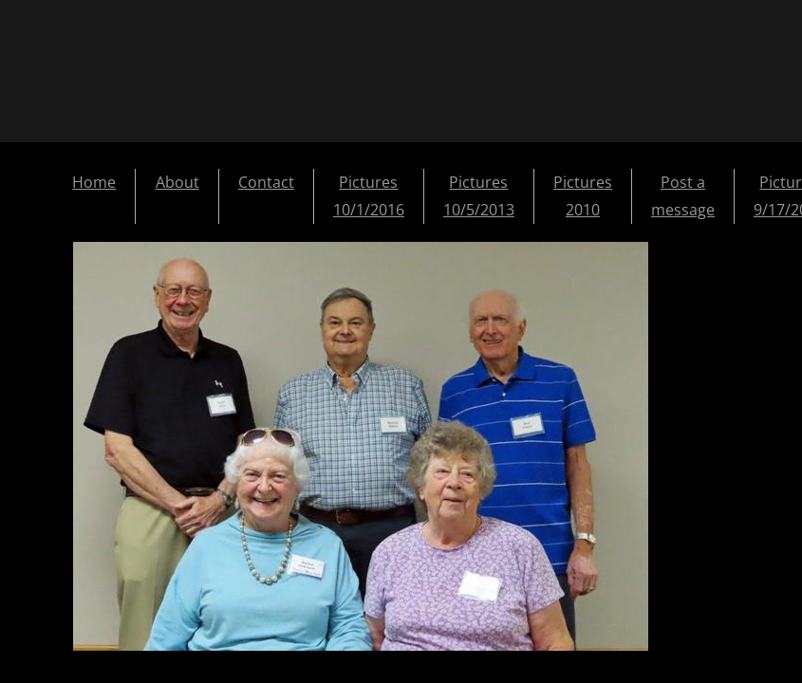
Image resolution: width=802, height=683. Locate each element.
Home (94, 182)
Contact (266, 182)
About (177, 182)
